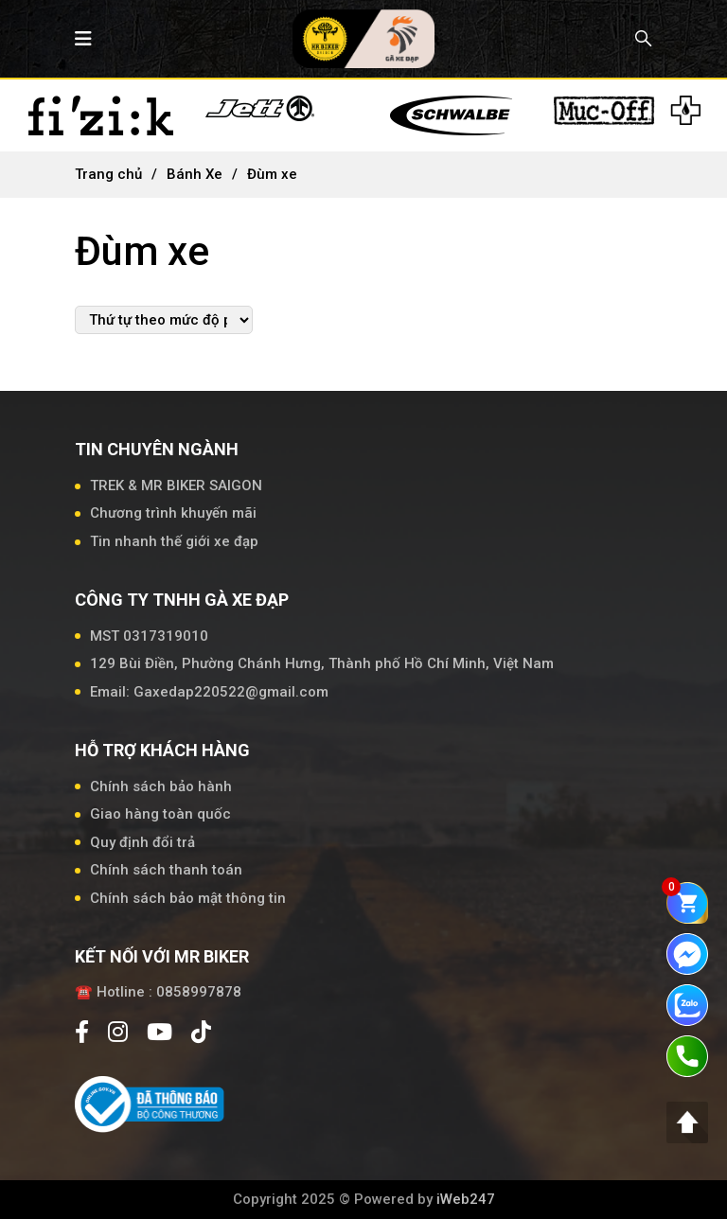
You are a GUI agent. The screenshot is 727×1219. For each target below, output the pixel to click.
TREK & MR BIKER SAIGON (176, 485)
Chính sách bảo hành (161, 786)
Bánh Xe (194, 174)
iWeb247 (465, 1199)
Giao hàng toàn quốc (160, 813)
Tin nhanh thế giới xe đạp (174, 541)
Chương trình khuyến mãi (173, 512)
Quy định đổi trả (142, 842)
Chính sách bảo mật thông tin (188, 898)
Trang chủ (108, 174)
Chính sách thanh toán (166, 869)
